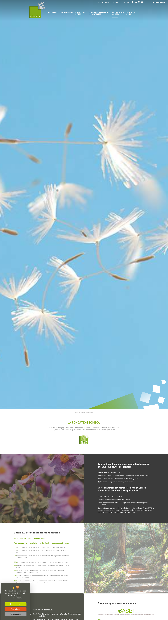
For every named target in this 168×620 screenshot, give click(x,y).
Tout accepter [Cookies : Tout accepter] (15, 604)
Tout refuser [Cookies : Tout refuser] (15, 609)
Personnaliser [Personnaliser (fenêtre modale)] (15, 614)
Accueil (76, 412)
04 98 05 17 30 (160, 2)
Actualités (116, 2)
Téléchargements (103, 2)
